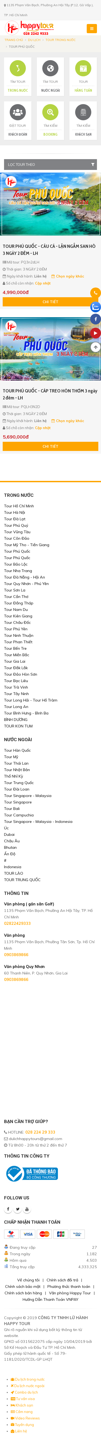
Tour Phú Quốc (17, 551)
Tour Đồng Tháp (18, 603)
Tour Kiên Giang (18, 616)
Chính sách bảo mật (22, 1286)
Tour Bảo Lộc (15, 564)
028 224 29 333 (40, 1132)
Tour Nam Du (16, 609)
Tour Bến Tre (15, 648)
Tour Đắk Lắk (16, 667)
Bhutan (10, 847)
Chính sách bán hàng (23, 1293)
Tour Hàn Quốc (17, 750)
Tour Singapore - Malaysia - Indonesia (38, 821)
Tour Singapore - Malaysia (27, 795)
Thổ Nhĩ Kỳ (13, 776)
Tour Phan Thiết (18, 641)
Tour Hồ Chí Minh (19, 506)
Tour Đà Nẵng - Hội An (24, 577)
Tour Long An (16, 706)
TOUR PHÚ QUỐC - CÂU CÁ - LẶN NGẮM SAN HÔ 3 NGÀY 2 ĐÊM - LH (49, 249)
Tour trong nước (61, 40)
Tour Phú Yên (15, 629)
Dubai (9, 834)
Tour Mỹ (11, 756)
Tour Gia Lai (14, 661)
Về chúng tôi (28, 1280)
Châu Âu (12, 841)
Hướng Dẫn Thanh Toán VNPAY (50, 1299)
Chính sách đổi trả (62, 1280)
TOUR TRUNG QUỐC (22, 879)
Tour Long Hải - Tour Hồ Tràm (30, 700)
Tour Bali (12, 808)
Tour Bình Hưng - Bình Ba (26, 713)
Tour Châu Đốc (17, 622)
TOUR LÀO (13, 873)
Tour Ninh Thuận (18, 635)
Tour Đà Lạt (14, 518)
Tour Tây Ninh (16, 693)
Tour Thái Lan (16, 763)
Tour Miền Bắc (16, 654)
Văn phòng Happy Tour (70, 1293)
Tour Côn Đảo (16, 538)
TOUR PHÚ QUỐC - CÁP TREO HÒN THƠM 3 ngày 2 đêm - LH (50, 394)
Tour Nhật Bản (17, 769)
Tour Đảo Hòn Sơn (20, 674)
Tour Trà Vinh (16, 687)
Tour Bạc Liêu (16, 680)
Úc (6, 828)
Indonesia (12, 866)
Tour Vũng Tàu (17, 531)
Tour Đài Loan (16, 789)
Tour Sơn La (14, 590)
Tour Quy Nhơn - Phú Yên (26, 583)
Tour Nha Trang (18, 570)
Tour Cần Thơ (16, 596)
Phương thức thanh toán (68, 1286)
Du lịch (34, 40)
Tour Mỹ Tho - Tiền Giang (26, 544)
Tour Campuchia (19, 815)
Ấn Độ (9, 853)
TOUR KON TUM (18, 726)
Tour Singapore (18, 802)
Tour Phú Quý (16, 525)
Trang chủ (14, 40)
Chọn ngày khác (67, 276)
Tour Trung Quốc (19, 782)
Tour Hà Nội (14, 512)
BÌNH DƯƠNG (15, 719)
